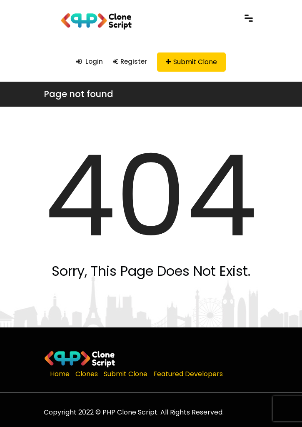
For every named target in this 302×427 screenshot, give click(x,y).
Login (89, 61)
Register (130, 61)
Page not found (78, 94)
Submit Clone (191, 62)
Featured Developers (188, 374)
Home (60, 374)
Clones (86, 374)
